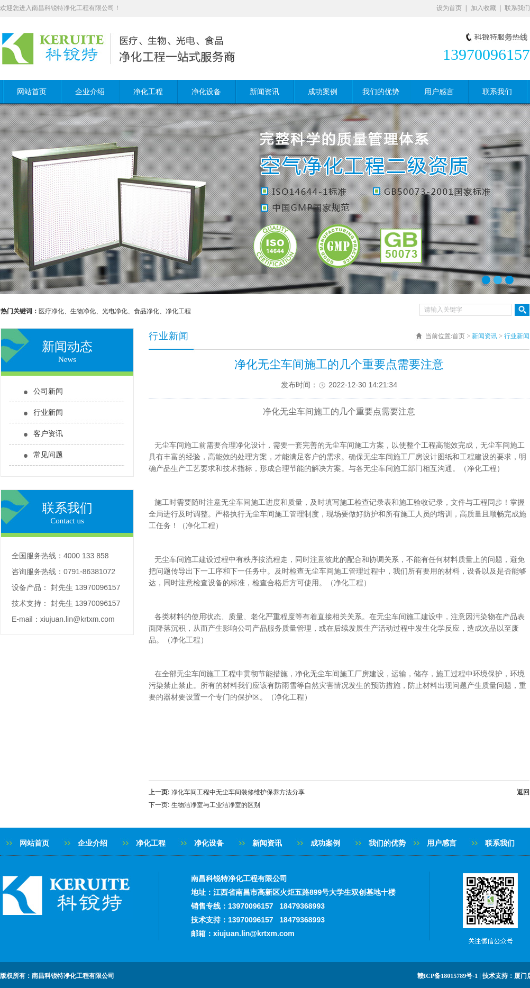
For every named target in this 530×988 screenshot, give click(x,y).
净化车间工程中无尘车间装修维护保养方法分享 (238, 792)
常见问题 (48, 455)
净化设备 (206, 92)
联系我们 (517, 8)
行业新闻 (48, 412)
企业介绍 (90, 92)
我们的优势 (380, 92)
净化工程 (148, 92)
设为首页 (449, 8)
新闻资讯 (264, 92)
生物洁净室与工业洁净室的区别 (215, 805)
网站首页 (32, 92)
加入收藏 (483, 8)
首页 (458, 336)
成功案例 (322, 92)
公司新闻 (48, 391)
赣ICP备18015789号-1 (447, 976)
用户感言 (439, 92)
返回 (523, 792)
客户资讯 (48, 434)
